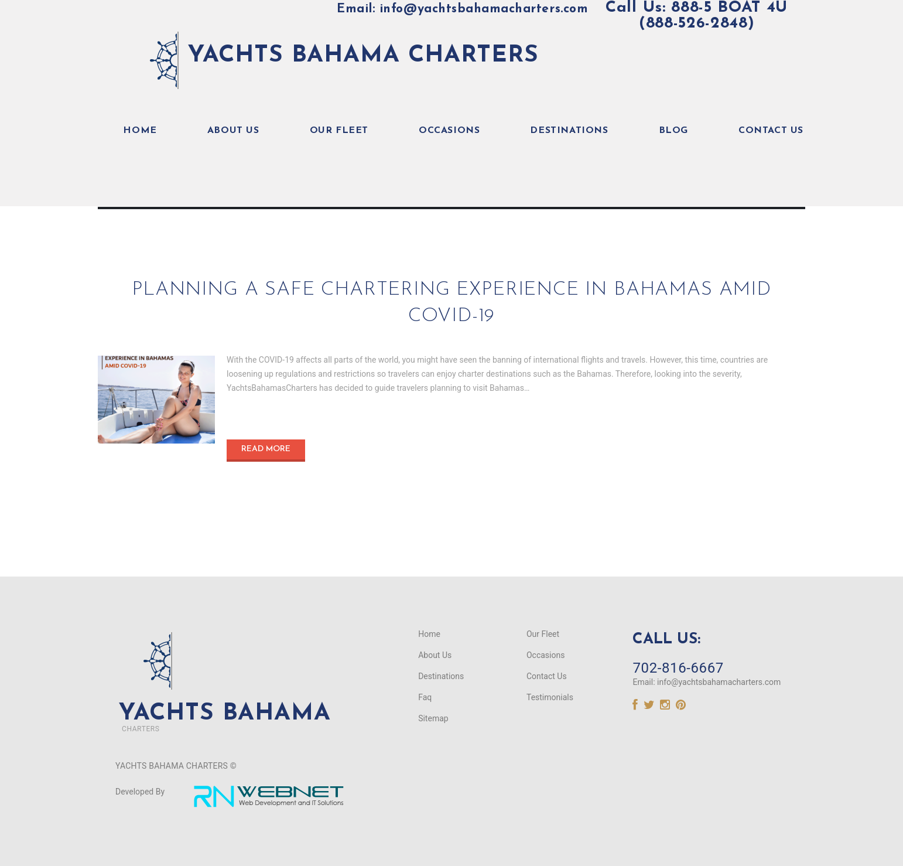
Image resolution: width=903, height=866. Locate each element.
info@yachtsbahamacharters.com (719, 681)
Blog (673, 130)
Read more (265, 448)
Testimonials (549, 696)
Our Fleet (339, 130)
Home (139, 130)
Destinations (569, 130)
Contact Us (770, 130)
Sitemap (433, 717)
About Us (233, 130)
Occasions (449, 130)
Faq (425, 696)
